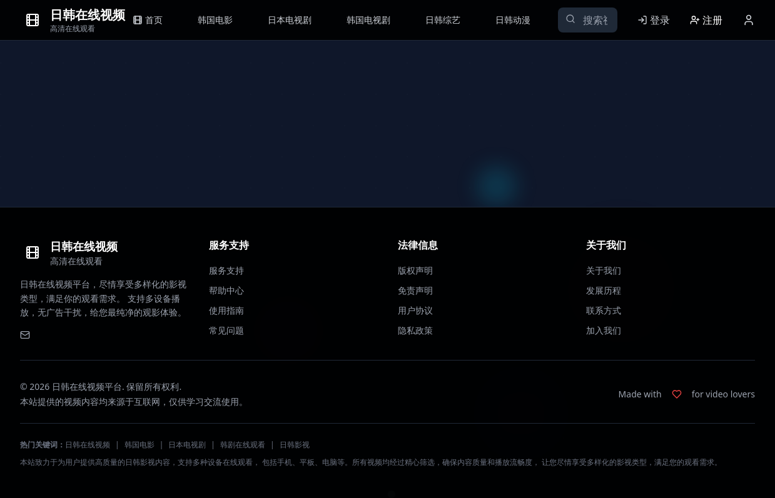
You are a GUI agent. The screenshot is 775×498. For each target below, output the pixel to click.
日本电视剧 (187, 444)
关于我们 (603, 270)
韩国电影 (139, 444)
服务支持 (226, 270)
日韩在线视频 (87, 444)
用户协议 (415, 310)
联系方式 (603, 310)
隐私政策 (415, 330)
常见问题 (226, 330)
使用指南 (226, 310)
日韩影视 (295, 444)
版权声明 (415, 270)
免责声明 (415, 290)
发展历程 (603, 290)
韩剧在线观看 (242, 444)
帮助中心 (226, 290)
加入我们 (603, 330)
